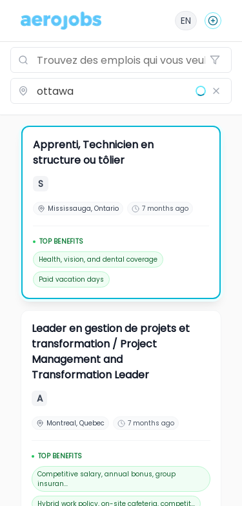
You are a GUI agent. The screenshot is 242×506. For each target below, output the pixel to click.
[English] (186, 20)
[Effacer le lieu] (216, 91)
